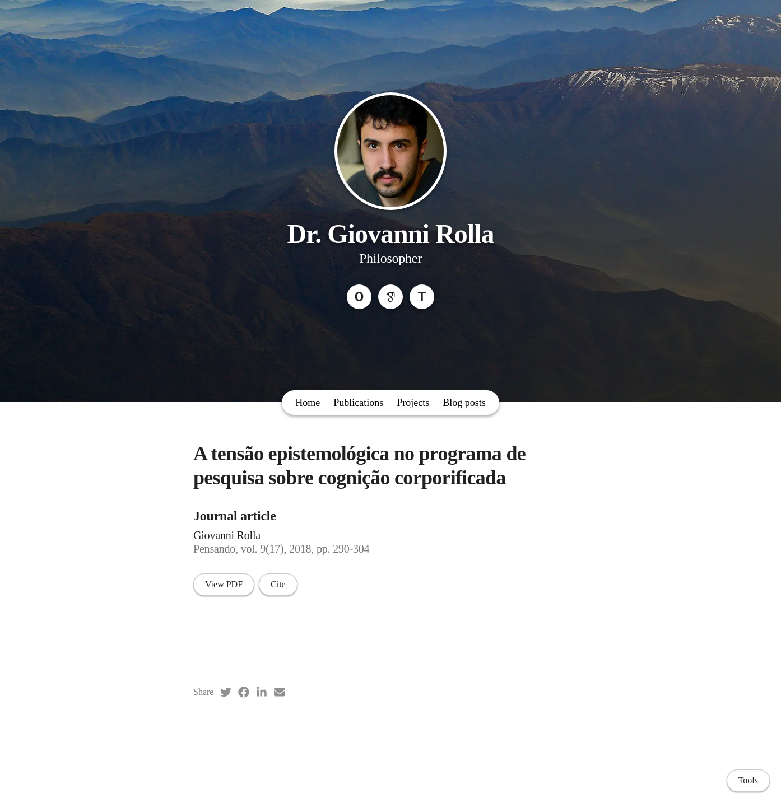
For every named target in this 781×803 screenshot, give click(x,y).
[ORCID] (359, 296)
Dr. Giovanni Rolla (390, 234)
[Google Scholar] (390, 296)
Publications (358, 402)
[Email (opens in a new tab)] (279, 692)
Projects (413, 402)
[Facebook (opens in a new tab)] (243, 692)
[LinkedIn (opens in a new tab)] (261, 692)
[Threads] (422, 296)
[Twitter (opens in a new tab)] (225, 692)
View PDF (224, 584)
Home (307, 402)
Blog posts (464, 402)
